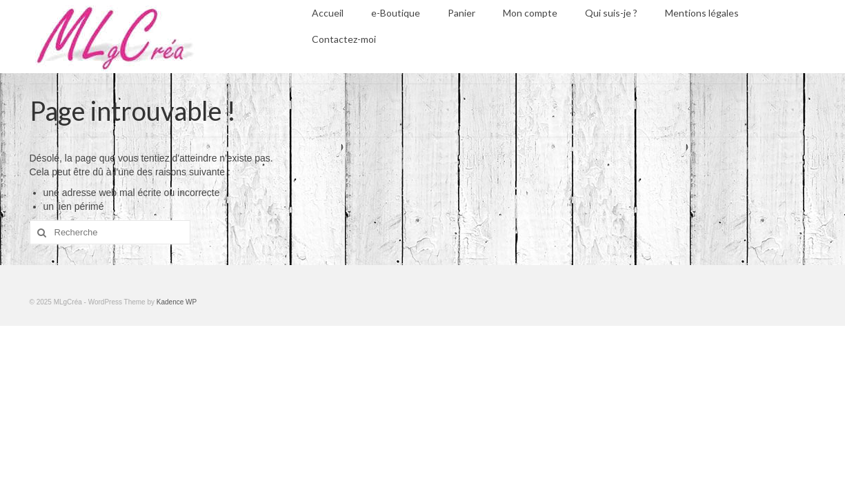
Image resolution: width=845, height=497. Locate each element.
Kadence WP (177, 302)
